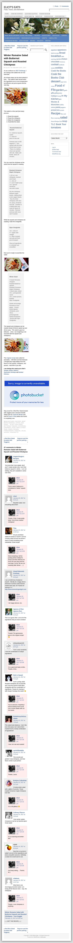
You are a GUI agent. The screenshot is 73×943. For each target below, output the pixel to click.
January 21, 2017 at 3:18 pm (20, 628)
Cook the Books (18, 414)
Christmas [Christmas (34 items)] (62, 61)
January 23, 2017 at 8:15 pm (20, 801)
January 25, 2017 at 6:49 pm (20, 865)
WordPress (36, 937)
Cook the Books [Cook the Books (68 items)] (58, 71)
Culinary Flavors (19, 812)
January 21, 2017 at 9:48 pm (20, 662)
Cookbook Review (11, 41)
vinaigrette (14, 432)
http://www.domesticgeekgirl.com (15, 589)
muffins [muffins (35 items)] (62, 105)
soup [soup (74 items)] (64, 121)
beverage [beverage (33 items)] (56, 53)
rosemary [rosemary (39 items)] (57, 118)
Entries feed (55, 149)
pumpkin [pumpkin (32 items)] (62, 110)
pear (5, 429)
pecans (16, 429)
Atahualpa (43, 937)
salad (23, 430)
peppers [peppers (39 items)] (63, 107)
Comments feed (56, 151)
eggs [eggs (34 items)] (62, 82)
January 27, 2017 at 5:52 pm (20, 899)
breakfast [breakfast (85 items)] (56, 56)
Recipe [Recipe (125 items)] (55, 113)
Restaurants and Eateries (31, 38)
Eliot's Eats (12, 7)
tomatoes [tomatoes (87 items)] (56, 127)
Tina (14, 528)
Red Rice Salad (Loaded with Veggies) (9, 47)
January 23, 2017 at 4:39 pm (20, 739)
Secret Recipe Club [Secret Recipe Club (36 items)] (56, 121)
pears (10, 429)
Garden (64, 35)
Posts (56, 6)
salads (6, 432)
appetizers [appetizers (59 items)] (61, 50)
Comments (65, 6)
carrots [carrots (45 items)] (58, 59)
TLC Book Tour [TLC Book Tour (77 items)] (58, 124)
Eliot (18, 478)
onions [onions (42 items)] (53, 107)
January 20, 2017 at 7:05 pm (20, 598)
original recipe (11, 358)
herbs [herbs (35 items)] (60, 93)
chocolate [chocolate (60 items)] (55, 62)
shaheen (16, 878)
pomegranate (9, 430)
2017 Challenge (20, 70)
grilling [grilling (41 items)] (56, 93)
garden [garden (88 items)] (60, 90)
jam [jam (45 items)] (60, 99)
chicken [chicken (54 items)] (64, 59)
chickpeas (22, 426)
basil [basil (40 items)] (52, 53)
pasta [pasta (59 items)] (58, 107)
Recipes (37, 35)
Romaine (18, 430)
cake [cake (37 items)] (62, 56)
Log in (54, 147)
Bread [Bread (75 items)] (62, 53)
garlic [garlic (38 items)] (65, 90)
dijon (14, 427)
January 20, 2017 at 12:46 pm (20, 551)
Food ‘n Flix (12, 416)
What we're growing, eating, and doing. (18, 35)
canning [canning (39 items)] (53, 59)
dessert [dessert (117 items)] (55, 81)
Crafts (44, 38)
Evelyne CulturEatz (20, 780)
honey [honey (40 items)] (59, 96)
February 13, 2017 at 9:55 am (14, 918)
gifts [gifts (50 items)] (52, 93)
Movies (32, 41)
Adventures (46, 35)
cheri (15, 496)
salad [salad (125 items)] (63, 117)
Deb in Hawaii (18, 675)
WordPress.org (56, 154)
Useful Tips (53, 38)
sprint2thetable (18, 750)
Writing (48, 41)
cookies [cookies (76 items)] (59, 67)
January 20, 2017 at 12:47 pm (20, 481)
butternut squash (11, 426)
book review (23, 41)
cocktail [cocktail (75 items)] (54, 64)
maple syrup (21, 427)
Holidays (40, 41)
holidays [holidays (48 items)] (54, 96)
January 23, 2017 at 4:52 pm (20, 700)
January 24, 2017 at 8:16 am (20, 831)
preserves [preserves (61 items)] (55, 110)
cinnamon (7, 427)
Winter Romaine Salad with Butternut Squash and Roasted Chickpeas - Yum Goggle (16, 914)
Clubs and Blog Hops (12, 38)
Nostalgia (55, 35)
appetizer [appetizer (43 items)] (54, 50)
